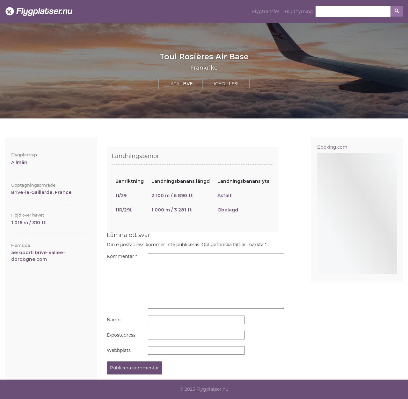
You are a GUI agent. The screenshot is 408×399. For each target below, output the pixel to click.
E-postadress (121, 335)
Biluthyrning (299, 11)
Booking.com (332, 147)
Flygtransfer (266, 11)
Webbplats (119, 350)
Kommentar (122, 256)
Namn (113, 320)
